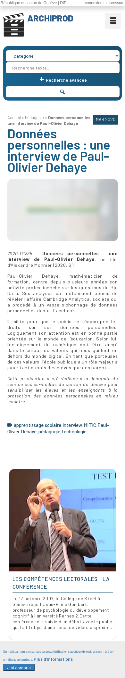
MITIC (90, 425)
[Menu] (113, 21)
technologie (74, 431)
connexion (94, 3)
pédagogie (49, 431)
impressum (114, 3)
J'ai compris (19, 667)
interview (72, 425)
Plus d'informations (53, 659)
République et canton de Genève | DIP (33, 3)
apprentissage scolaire (37, 425)
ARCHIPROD (50, 18)
